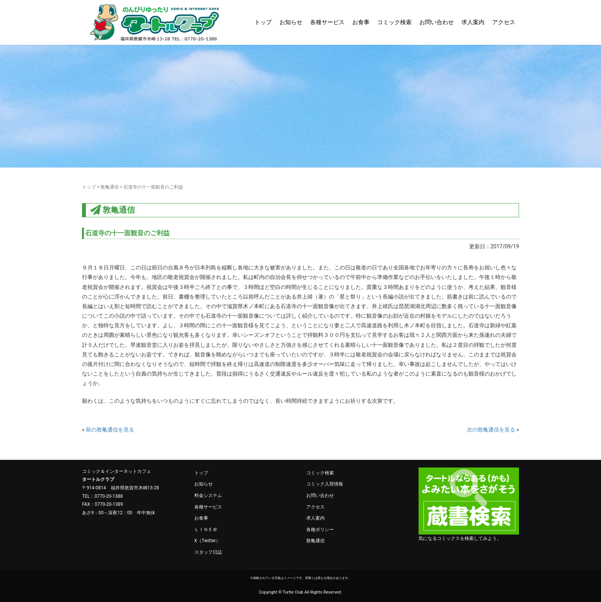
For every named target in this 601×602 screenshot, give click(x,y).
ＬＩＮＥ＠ (205, 529)
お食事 (360, 22)
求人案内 (472, 22)
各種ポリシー (320, 529)
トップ (263, 22)
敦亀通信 (109, 187)
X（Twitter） (207, 540)
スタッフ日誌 (208, 552)
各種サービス (327, 22)
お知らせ (290, 22)
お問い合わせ (436, 22)
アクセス (503, 22)
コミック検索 (394, 22)
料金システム (208, 495)
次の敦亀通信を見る (491, 429)
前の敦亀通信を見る (110, 429)
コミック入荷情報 (324, 484)
